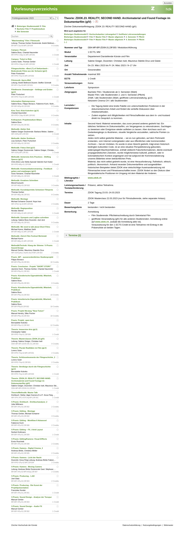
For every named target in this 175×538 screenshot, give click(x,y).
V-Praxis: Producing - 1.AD (23, 476)
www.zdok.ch (95, 178)
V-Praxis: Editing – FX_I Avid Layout (27, 430)
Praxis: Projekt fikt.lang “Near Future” (28, 311)
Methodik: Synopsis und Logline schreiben (30, 217)
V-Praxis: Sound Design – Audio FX (26, 506)
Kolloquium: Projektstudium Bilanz (26, 120)
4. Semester (131, 40)
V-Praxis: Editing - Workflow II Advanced (29, 420)
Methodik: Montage (19, 199)
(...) (65, 42)
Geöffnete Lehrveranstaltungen (132, 34)
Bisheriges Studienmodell (28, 26)
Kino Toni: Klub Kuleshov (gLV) (25, 111)
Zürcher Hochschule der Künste (24, 525)
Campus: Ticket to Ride (21, 59)
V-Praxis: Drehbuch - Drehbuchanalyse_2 (29, 402)
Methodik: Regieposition (22, 208)
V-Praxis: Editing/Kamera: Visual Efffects (29, 439)
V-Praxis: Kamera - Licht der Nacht (26, 457)
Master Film (101, 37)
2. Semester (131, 37)
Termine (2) (74, 235)
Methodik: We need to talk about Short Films (31, 227)
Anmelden (168, 3)
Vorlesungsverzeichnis (36, 9)
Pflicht (141, 37)
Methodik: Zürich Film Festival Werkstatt (29, 236)
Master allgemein (115, 37)
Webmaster (168, 525)
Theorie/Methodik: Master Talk (24, 393)
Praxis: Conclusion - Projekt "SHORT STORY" (31, 266)
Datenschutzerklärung (131, 525)
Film (44, 26)
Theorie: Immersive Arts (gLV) (24, 329)
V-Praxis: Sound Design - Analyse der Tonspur (31, 497)
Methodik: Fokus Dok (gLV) (23, 148)
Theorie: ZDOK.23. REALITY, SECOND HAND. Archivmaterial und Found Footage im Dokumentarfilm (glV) (31, 380)
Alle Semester (23, 32)
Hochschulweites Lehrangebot (102, 34)
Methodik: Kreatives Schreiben (25, 180)
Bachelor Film (23, 29)
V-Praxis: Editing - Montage (23, 411)
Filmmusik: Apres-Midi (21, 80)
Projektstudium (38, 29)
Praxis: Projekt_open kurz (22, 320)
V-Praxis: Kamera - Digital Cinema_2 (27, 448)
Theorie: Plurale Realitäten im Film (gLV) (29, 348)
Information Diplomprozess (23, 101)
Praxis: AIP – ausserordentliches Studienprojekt (32, 257)
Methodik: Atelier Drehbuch (23, 138)
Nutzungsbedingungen (152, 525)
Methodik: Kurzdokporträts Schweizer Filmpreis (32, 190)
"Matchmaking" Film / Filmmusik (25, 41)
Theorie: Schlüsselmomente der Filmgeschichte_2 (33, 357)
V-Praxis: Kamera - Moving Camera (26, 467)
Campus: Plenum (19, 50)
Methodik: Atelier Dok (21, 129)
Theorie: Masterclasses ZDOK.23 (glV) (28, 339)
